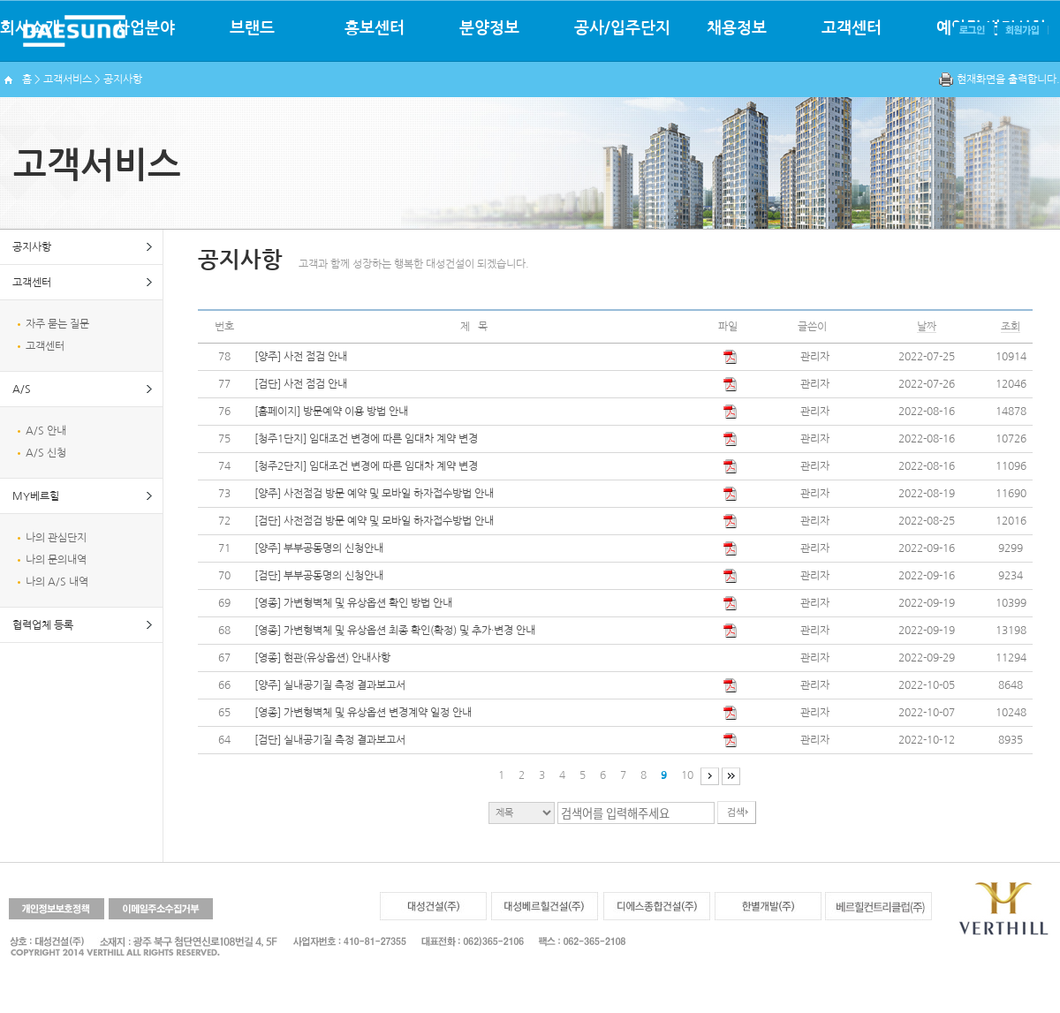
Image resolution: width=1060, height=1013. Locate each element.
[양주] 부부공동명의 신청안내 (318, 548)
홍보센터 (374, 28)
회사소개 (30, 28)
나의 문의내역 (56, 560)
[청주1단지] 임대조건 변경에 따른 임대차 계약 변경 (366, 439)
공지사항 (31, 247)
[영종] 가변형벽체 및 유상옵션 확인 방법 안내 (353, 603)
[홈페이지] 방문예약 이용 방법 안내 (331, 411)
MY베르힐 (35, 496)
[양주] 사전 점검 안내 (300, 357)
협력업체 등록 (42, 625)
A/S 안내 (46, 431)
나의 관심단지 (56, 538)
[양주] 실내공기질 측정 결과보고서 (329, 685)
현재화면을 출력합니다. (1008, 79)
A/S (21, 389)
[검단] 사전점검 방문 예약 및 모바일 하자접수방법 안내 (374, 521)
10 (687, 775)
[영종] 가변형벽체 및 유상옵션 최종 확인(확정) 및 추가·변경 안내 (394, 630)
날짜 (926, 326)
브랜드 (252, 28)
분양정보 (489, 28)
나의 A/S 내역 (57, 582)
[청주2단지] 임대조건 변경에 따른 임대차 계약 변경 (366, 466)
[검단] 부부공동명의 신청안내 (318, 576)
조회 (1010, 326)
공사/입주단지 (622, 28)
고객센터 (852, 28)
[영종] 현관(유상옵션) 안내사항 (322, 658)
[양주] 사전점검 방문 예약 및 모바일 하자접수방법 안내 (374, 493)
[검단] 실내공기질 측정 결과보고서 (329, 740)
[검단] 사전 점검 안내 (300, 384)
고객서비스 (67, 79)
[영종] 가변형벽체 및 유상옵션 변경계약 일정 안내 (363, 712)
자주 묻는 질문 (57, 324)
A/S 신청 (46, 453)
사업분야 (145, 28)
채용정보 (737, 28)
